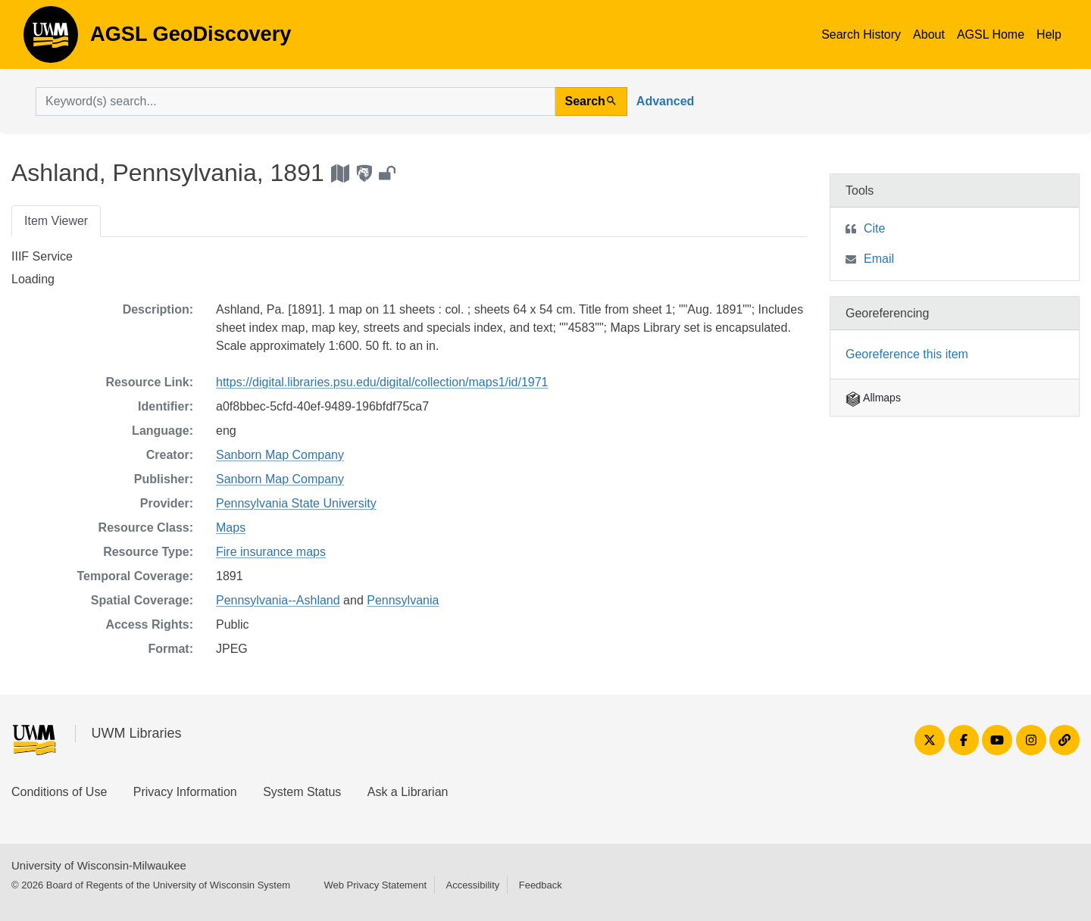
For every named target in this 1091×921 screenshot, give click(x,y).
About (929, 34)
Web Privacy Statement (375, 885)
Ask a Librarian (408, 791)
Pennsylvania (403, 600)
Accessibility (472, 885)
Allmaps (873, 398)
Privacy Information (185, 791)
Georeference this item (907, 354)
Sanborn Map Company (280, 454)
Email (879, 258)
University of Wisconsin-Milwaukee (98, 865)
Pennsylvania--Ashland (278, 600)
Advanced (665, 101)
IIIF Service (42, 256)
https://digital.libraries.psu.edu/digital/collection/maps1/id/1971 (382, 382)
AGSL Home (990, 34)
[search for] (295, 101)
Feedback (540, 885)
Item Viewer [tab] (56, 220)
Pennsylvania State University (296, 503)
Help (1048, 34)
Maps (230, 527)
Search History (861, 34)
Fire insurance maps (271, 551)
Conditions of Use (59, 791)
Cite (874, 228)
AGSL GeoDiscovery (51, 39)
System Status (302, 791)
